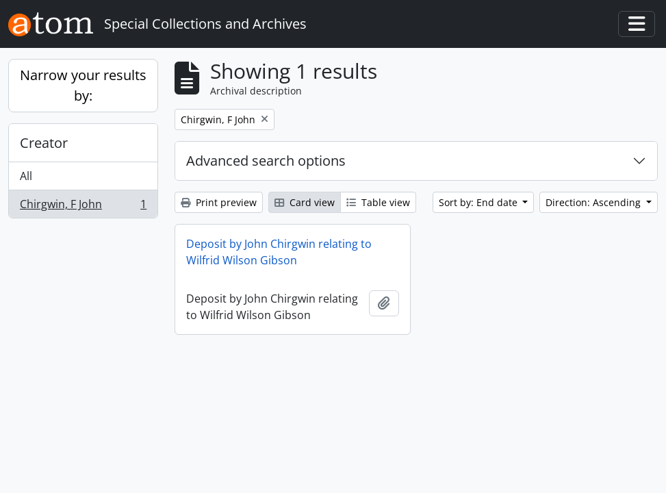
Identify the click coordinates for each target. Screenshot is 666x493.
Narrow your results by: (83, 85)
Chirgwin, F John (82, 207)
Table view (378, 202)
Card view (304, 202)
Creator (44, 143)
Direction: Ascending (594, 202)
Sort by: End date (479, 202)
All (26, 176)
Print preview (219, 202)
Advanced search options (266, 160)
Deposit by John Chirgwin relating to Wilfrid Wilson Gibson (279, 252)
